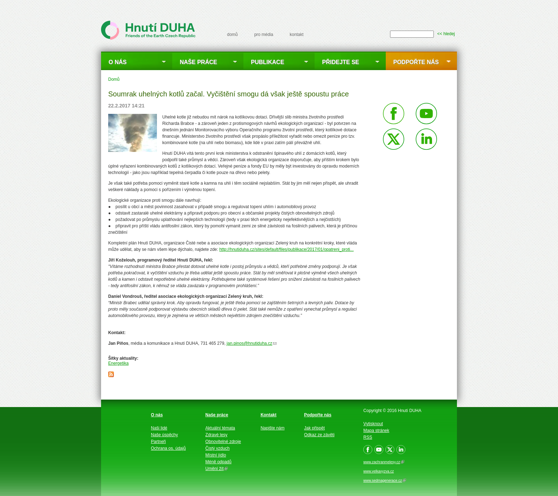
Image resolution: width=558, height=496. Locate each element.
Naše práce (198, 62)
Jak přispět (314, 428)
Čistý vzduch (217, 448)
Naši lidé (159, 428)
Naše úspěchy (164, 434)
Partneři (158, 441)
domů (232, 34)
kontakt (297, 34)
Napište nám (272, 428)
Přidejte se (340, 62)
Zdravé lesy (216, 434)
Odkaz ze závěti (319, 434)
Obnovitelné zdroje (223, 441)
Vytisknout (373, 423)
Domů (114, 79)
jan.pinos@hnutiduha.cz (252, 343)
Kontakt (268, 414)
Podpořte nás (416, 62)
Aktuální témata (220, 428)
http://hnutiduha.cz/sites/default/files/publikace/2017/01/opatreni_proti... (286, 249)
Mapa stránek (376, 430)
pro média (263, 34)
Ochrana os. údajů (168, 448)
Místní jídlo (215, 455)
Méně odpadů (218, 461)
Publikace (267, 62)
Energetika (118, 363)
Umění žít (216, 468)
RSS (367, 437)
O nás (118, 62)
